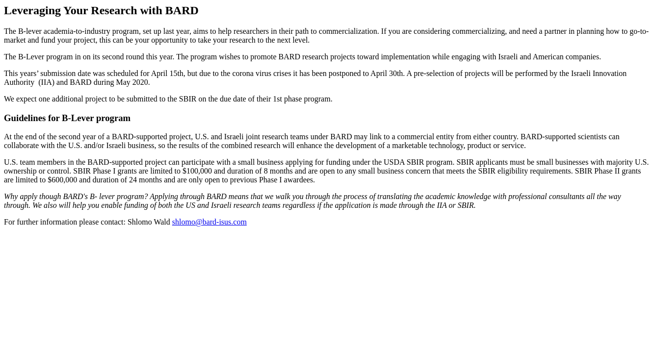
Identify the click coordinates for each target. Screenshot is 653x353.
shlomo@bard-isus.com (209, 222)
